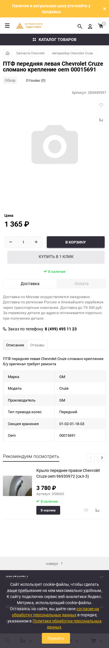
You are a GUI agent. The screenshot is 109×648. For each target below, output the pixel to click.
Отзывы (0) (36, 80)
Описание (15, 345)
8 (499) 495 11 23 (61, 329)
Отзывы (37, 345)
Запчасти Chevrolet (30, 53)
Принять (56, 638)
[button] (102, 457)
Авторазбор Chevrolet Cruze (72, 53)
